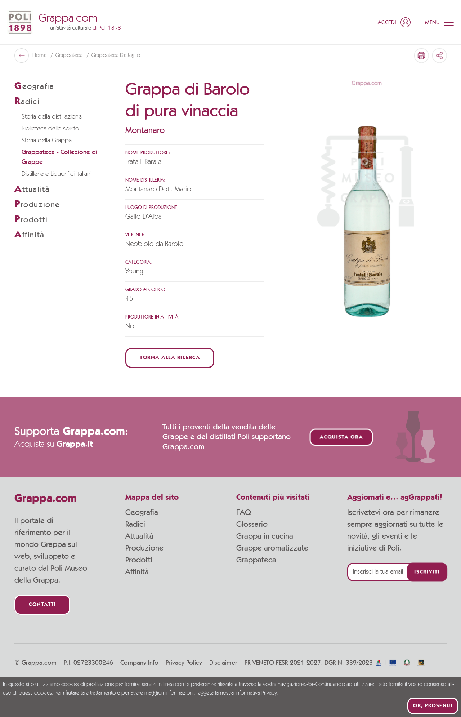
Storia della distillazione (52, 116)
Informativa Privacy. (256, 693)
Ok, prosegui (432, 705)
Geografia (141, 512)
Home (40, 55)
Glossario (252, 524)
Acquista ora (341, 437)
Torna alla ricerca (170, 358)
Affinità (137, 572)
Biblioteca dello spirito (50, 128)
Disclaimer (223, 663)
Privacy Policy (184, 663)
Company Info (139, 663)
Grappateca (69, 55)
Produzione (144, 548)
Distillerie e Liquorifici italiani (56, 174)
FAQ (243, 512)
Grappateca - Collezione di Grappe (59, 157)
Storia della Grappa (47, 140)
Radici (135, 524)
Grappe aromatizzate (272, 548)
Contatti (42, 604)
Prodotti (138, 560)
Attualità (139, 536)
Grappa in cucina (264, 536)
